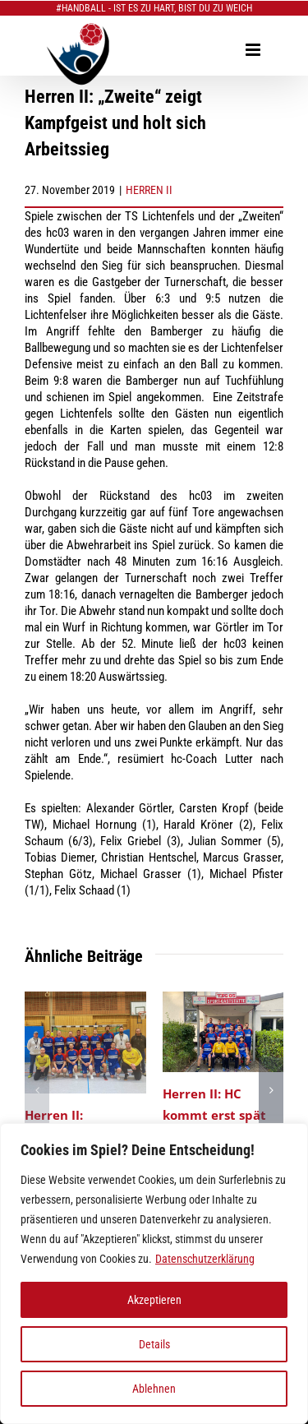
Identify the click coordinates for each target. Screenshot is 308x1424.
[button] (37, 1090)
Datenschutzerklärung (205, 1258)
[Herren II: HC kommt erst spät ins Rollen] (223, 999)
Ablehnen (154, 1388)
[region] (154, 1273)
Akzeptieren (154, 1299)
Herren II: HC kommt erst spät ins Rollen (214, 1114)
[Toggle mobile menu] (254, 49)
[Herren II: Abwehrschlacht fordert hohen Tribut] (85, 999)
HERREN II (149, 189)
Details (154, 1344)
